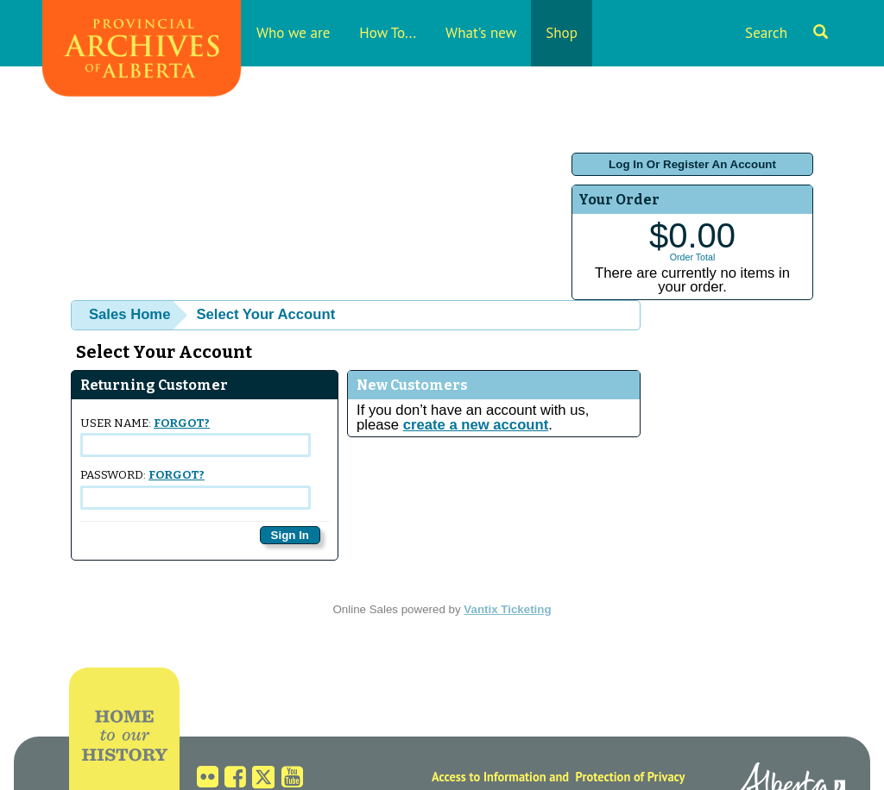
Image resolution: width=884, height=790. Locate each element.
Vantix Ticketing (507, 609)
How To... (387, 32)
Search (786, 32)
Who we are (293, 32)
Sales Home (129, 314)
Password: (195, 488)
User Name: (195, 437)
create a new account (475, 425)
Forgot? (182, 423)
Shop (562, 32)
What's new (480, 32)
